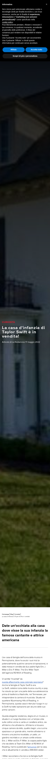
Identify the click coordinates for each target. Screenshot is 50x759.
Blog (11, 614)
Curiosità (17, 614)
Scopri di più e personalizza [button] (25, 56)
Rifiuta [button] (14, 50)
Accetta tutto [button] (36, 50)
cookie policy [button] (7, 22)
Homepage (5, 614)
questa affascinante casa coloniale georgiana (22, 682)
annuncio (32, 747)
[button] (46, 4)
